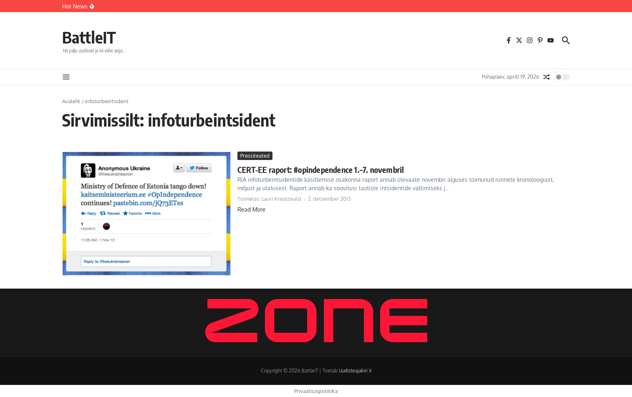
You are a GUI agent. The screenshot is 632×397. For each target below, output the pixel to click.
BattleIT (89, 37)
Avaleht (71, 101)
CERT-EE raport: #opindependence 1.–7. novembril (320, 169)
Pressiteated (255, 155)
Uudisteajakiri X (355, 371)
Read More (251, 209)
